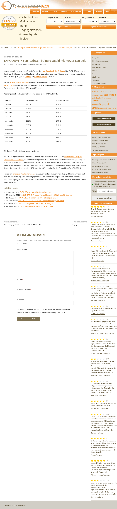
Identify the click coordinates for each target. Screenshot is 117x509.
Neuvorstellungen (99, 67)
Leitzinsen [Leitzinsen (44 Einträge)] (100, 101)
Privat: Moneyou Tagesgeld (100, 376)
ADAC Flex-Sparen (98, 314)
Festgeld (95, 58)
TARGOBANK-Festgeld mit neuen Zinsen (37, 206)
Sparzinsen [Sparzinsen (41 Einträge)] (113, 101)
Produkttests (97, 74)
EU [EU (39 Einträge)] (102, 95)
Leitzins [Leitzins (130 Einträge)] (95, 101)
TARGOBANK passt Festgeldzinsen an (35, 192)
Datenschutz (20, 505)
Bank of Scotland (97, 497)
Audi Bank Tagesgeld (98, 395)
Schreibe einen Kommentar (35, 65)
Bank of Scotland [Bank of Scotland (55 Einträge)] (101, 91)
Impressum (9, 505)
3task (20, 65)
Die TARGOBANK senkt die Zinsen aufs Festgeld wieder (41, 200)
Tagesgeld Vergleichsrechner (23, 174)
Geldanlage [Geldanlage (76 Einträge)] (95, 98)
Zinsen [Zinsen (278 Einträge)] (95, 107)
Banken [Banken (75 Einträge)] (94, 92)
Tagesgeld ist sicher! (66, 223)
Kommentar (22, 249)
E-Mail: (94, 191)
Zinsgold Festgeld (97, 261)
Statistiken (96, 77)
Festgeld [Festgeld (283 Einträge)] (111, 94)
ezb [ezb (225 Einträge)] (105, 94)
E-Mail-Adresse (24, 289)
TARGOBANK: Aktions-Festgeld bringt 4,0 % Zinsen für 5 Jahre (46, 195)
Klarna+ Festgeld (97, 433)
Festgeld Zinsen (40, 76)
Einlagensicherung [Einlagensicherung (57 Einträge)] (97, 95)
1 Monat (72, 21)
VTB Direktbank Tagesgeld (100, 353)
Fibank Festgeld (96, 455)
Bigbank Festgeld (97, 216)
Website (20, 299)
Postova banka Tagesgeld (100, 281)
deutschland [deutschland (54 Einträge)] (109, 91)
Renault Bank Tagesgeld (99, 409)
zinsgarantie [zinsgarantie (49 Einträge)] (102, 108)
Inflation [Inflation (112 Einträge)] (102, 98)
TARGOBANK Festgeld (19, 82)
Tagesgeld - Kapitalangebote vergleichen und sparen (36, 48)
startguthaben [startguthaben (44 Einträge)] (95, 104)
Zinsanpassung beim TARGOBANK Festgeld (35, 203)
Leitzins (28, 76)
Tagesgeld (95, 80)
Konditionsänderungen (64, 48)
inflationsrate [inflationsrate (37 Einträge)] (108, 98)
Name (20, 279)
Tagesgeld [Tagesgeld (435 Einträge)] (104, 104)
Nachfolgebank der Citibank (53, 71)
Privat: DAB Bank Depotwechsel (103, 333)
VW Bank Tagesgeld (98, 300)
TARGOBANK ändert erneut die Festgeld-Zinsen (38, 198)
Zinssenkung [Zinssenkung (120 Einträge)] (111, 108)
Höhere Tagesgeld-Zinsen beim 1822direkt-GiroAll (24, 223)
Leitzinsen (96, 64)
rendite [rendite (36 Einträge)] (104, 101)
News (94, 71)
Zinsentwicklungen (99, 83)
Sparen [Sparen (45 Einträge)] (108, 101)
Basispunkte (9, 85)
